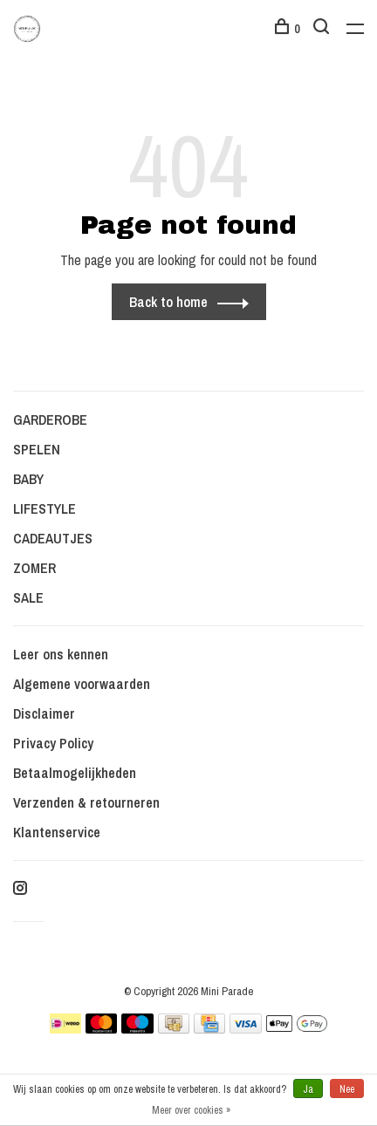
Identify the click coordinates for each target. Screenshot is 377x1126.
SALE (28, 597)
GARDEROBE (50, 419)
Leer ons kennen (60, 654)
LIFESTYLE (44, 508)
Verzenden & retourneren (86, 802)
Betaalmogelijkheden (74, 772)
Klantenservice (56, 832)
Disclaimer (44, 713)
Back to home (168, 301)
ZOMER (34, 567)
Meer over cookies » (191, 1110)
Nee (346, 1089)
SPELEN (36, 449)
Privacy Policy (53, 743)
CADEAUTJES (53, 538)
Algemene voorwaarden (81, 683)
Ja (308, 1089)
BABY (28, 478)
